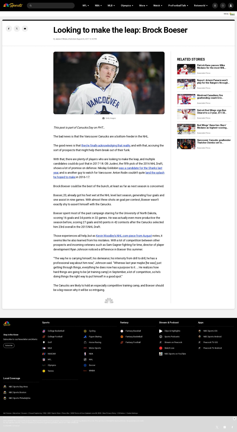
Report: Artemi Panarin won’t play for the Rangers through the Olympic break (212, 81)
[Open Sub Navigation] (88, 5)
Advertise (16, 413)
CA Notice (121, 413)
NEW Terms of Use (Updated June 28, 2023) (86, 413)
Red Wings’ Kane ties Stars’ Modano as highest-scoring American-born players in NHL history (213, 126)
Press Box (65, 413)
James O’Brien (61, 39)
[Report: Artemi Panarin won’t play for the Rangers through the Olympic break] (186, 84)
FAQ (44, 413)
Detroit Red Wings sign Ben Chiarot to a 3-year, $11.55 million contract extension (211, 111)
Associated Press (203, 73)
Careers (24, 413)
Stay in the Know (10, 334)
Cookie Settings (132, 413)
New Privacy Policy (109, 413)
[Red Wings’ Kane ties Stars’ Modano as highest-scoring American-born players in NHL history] (186, 129)
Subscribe (9, 345)
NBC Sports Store (54, 413)
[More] (215, 5)
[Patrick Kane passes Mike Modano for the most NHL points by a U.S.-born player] (186, 69)
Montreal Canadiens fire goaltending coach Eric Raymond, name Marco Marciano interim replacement (213, 96)
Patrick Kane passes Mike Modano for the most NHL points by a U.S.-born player (212, 66)
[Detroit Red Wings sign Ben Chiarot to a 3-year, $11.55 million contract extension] (186, 114)
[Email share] (25, 28)
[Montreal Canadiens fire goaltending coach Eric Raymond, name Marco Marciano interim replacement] (186, 99)
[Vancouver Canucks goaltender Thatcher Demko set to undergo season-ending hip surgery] (186, 144)
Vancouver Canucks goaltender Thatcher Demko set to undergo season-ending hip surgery (214, 141)
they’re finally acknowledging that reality (105, 145)
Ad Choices (7, 413)
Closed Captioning (35, 413)
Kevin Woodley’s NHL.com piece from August (124, 235)
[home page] (13, 5)
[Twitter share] (17, 28)
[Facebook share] (9, 28)
